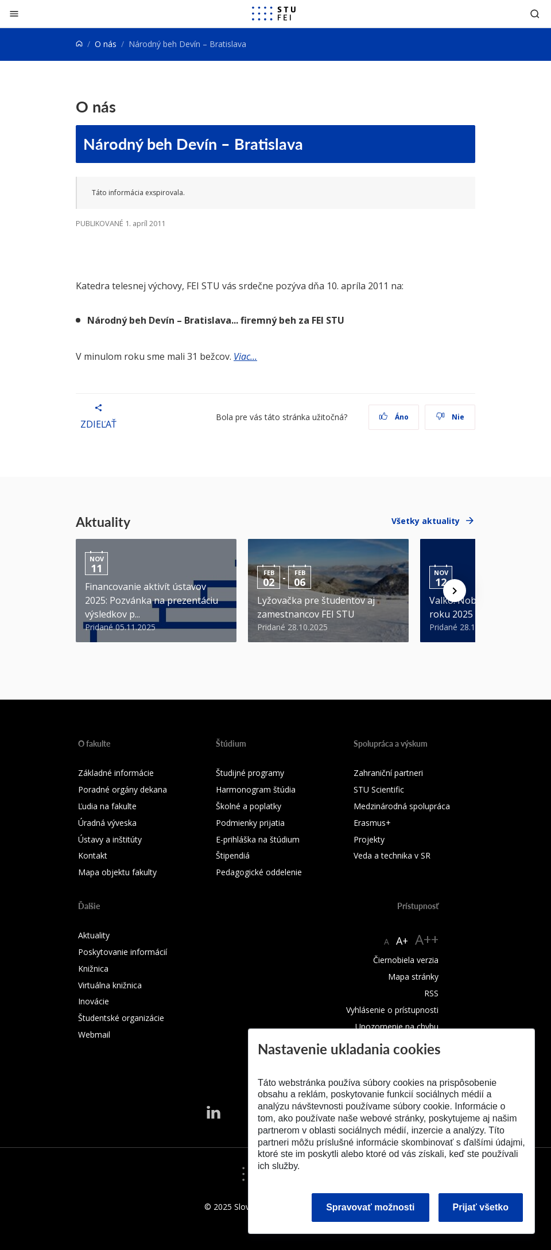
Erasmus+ (372, 822)
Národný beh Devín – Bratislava (193, 143)
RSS (431, 993)
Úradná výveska (107, 822)
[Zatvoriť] (14, 13)
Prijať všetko (481, 1207)
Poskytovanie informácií (122, 951)
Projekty (369, 839)
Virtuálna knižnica (110, 985)
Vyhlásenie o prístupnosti (392, 1009)
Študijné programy (250, 772)
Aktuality (94, 935)
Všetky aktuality (425, 520)
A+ (402, 941)
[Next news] (454, 590)
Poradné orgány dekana (122, 789)
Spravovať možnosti (370, 1207)
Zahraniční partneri (388, 772)
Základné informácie (116, 772)
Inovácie (93, 1001)
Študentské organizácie (121, 1017)
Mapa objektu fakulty (117, 872)
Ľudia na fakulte (107, 806)
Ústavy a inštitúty (110, 839)
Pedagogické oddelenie (259, 872)
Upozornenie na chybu (397, 1026)
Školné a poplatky (248, 806)
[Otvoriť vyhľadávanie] (535, 13)
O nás (106, 43)
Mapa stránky (413, 976)
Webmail (94, 1034)
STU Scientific (379, 789)
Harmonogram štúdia (256, 789)
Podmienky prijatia (250, 822)
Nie (450, 417)
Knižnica (93, 968)
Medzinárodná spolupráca (402, 806)
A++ (427, 939)
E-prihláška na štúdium (258, 839)
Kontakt (92, 855)
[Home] (79, 43)
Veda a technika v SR (392, 855)
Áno (394, 417)
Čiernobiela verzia (406, 959)
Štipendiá (233, 855)
